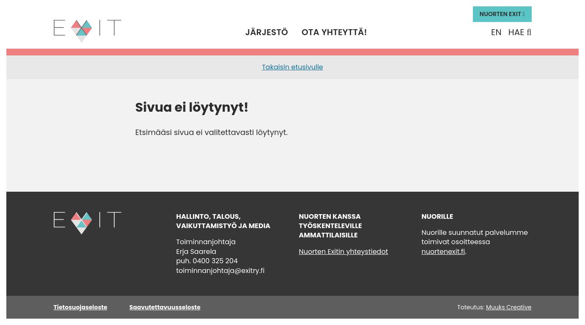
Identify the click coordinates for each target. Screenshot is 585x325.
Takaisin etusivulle (292, 67)
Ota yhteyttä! (334, 32)
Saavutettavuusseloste (164, 307)
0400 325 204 (215, 261)
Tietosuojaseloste (80, 307)
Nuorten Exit (502, 14)
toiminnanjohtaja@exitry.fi (220, 270)
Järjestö (266, 32)
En (496, 32)
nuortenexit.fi (443, 251)
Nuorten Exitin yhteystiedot (343, 251)
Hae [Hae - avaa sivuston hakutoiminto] (520, 32)
